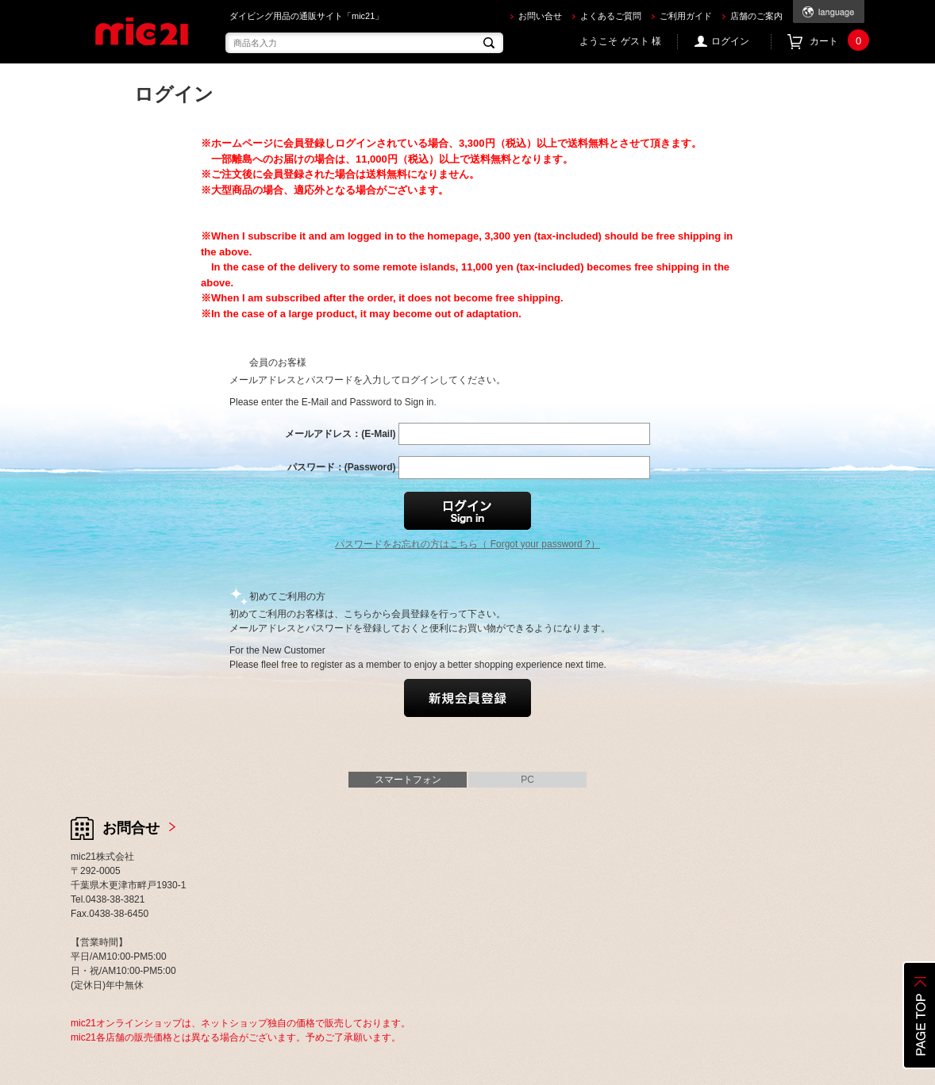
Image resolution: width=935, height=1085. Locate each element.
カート (837, 41)
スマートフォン (408, 779)
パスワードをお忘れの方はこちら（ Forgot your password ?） (467, 544)
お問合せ (131, 828)
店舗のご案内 (756, 16)
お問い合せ (540, 16)
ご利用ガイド (686, 16)
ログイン (730, 41)
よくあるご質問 (610, 16)
